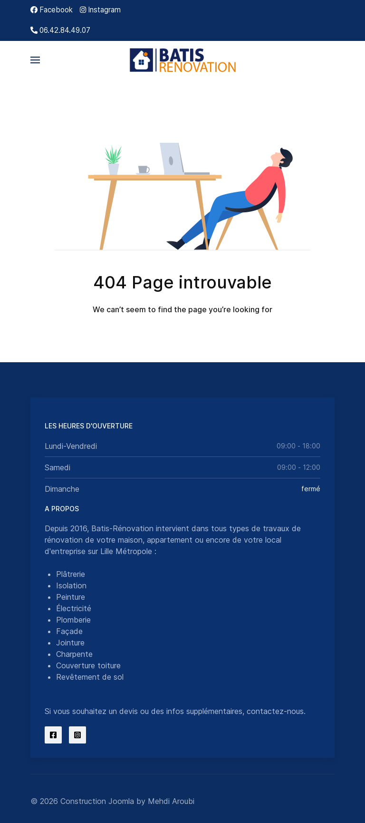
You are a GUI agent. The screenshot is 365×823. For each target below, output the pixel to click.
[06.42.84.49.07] (60, 30)
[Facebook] (51, 9)
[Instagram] (100, 9)
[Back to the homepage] (183, 60)
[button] (35, 60)
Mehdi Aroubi (171, 801)
